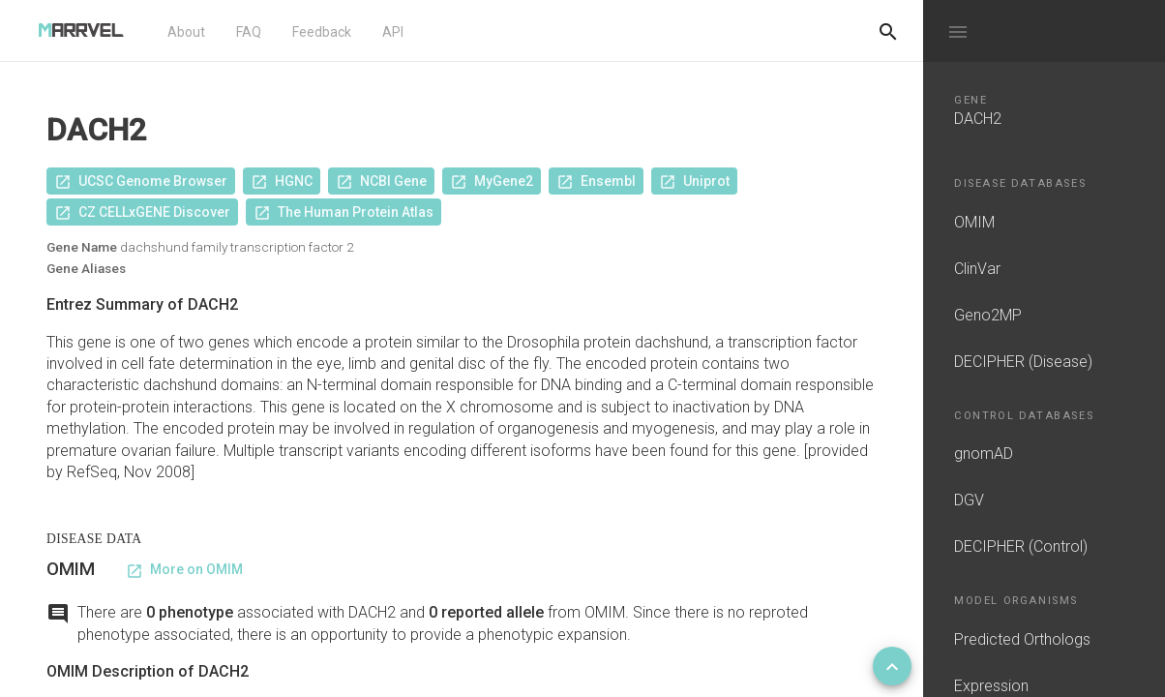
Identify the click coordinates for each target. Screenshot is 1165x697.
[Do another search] (888, 31)
